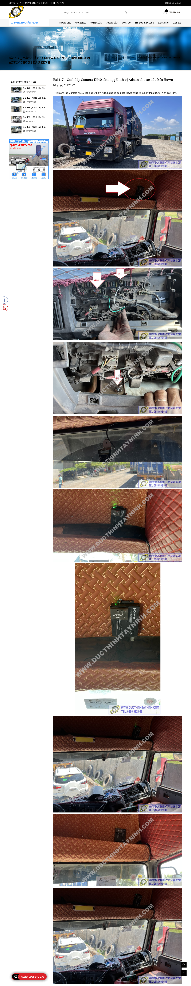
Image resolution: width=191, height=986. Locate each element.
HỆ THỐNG (163, 22)
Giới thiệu (80, 22)
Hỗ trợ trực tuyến (173, 3)
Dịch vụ (126, 22)
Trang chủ (65, 22)
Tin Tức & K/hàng (144, 22)
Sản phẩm (96, 22)
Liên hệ (177, 22)
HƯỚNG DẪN (112, 22)
